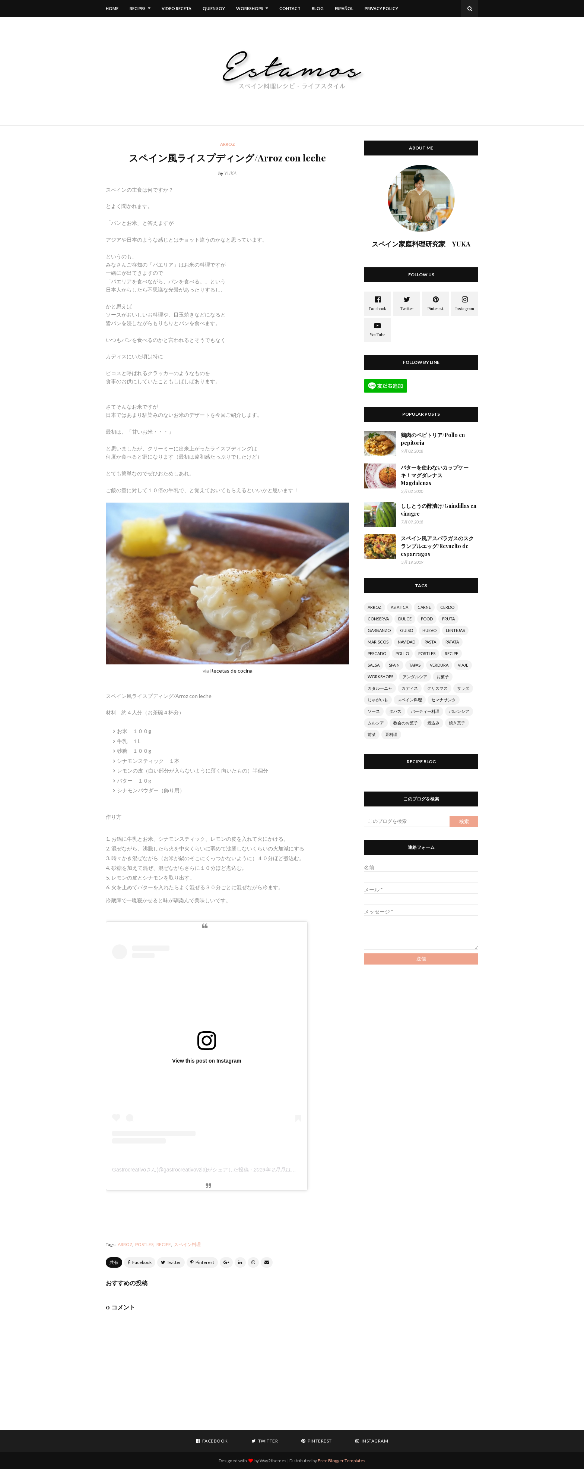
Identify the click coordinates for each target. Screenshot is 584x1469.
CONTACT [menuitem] (290, 8)
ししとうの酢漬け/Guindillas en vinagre (438, 509)
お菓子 (443, 676)
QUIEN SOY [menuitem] (214, 8)
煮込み (433, 722)
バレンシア (459, 711)
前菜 (372, 734)
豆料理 (391, 734)
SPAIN (394, 665)
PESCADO (377, 653)
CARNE (424, 607)
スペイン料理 (187, 1244)
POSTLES (144, 1244)
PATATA (452, 641)
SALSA (374, 665)
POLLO (402, 653)
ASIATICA (399, 607)
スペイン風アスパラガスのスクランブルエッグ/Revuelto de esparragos (437, 546)
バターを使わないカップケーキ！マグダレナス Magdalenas (435, 475)
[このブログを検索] (407, 821)
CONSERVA (378, 618)
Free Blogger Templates (341, 1460)
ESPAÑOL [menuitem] (344, 8)
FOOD (427, 618)
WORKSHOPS (380, 676)
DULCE (405, 618)
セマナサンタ (443, 699)
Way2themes (273, 1460)
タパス (395, 711)
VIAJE (463, 665)
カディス (410, 688)
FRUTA (448, 618)
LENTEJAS (455, 630)
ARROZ (125, 1244)
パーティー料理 (425, 711)
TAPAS (414, 665)
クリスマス (437, 688)
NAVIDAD (406, 641)
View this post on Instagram (206, 1061)
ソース (374, 711)
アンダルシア (415, 676)
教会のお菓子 (405, 722)
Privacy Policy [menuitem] (381, 8)
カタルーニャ (380, 688)
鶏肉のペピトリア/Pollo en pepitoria (433, 438)
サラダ (463, 688)
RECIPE (163, 1244)
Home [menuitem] (112, 8)
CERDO (447, 607)
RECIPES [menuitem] (138, 8)
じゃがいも (378, 699)
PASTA (430, 641)
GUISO (406, 630)
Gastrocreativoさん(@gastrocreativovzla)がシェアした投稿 (180, 1170)
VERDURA (439, 665)
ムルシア (376, 722)
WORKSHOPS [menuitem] (249, 8)
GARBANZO (379, 630)
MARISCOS (378, 641)
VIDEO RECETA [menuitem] (176, 8)
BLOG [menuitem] (318, 8)
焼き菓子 (457, 722)
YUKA (230, 173)
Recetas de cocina (231, 670)
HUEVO (429, 630)
